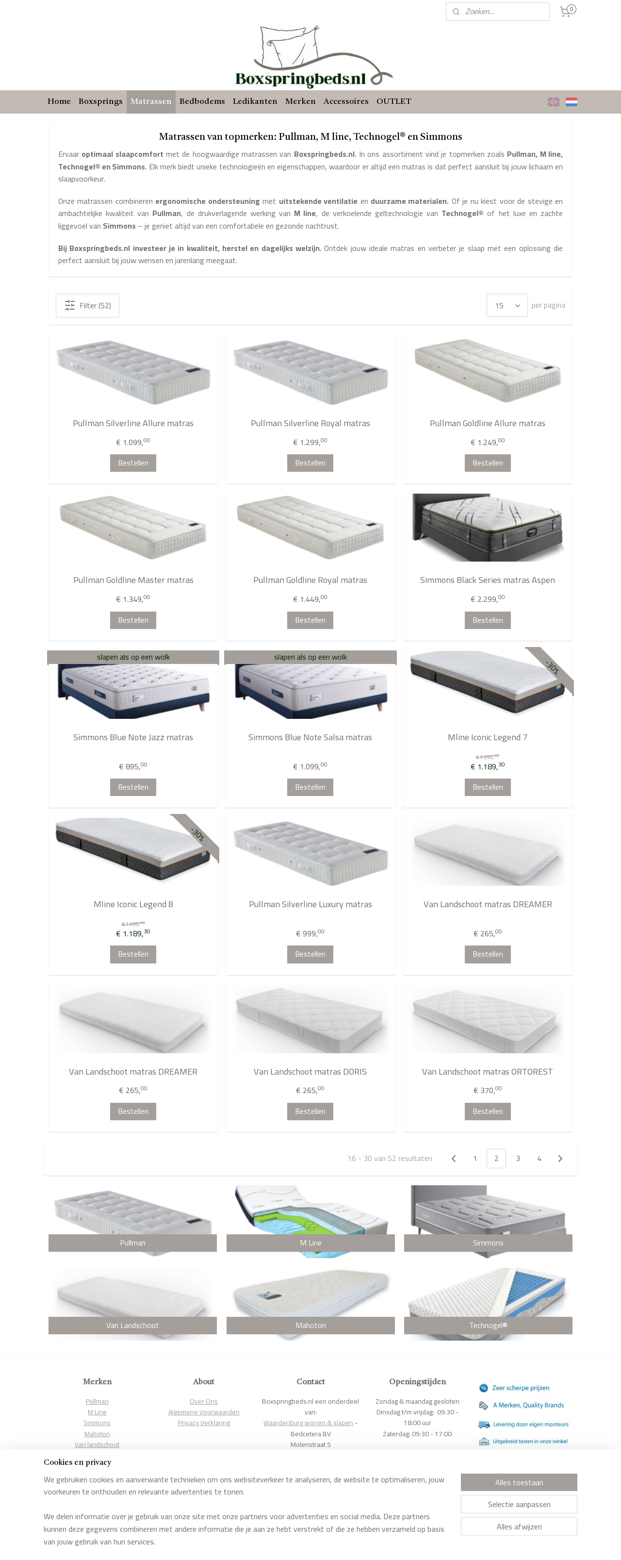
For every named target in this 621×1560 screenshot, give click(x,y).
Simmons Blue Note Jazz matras (133, 737)
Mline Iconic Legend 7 (487, 737)
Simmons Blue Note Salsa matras (310, 737)
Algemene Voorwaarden (204, 1412)
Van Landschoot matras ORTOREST (487, 1072)
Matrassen (151, 102)
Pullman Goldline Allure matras (487, 423)
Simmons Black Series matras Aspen (487, 580)
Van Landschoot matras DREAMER (488, 904)
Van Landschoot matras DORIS (310, 1072)
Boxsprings (101, 102)
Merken (300, 102)
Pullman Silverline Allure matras (133, 423)
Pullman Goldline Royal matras (310, 580)
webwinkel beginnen (331, 1542)
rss (300, 1542)
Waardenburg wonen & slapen (308, 1422)
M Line (97, 1412)
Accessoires (346, 102)
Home (59, 102)
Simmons (97, 1422)
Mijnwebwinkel (404, 1542)
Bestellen (133, 462)
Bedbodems (202, 102)
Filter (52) (87, 305)
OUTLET (393, 102)
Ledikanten (255, 102)
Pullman (97, 1401)
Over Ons (204, 1401)
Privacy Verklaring (204, 1422)
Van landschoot (97, 1444)
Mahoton (97, 1433)
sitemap (285, 1542)
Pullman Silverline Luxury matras (310, 904)
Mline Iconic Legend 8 (133, 904)
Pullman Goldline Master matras (133, 580)
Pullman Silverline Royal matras (310, 423)
